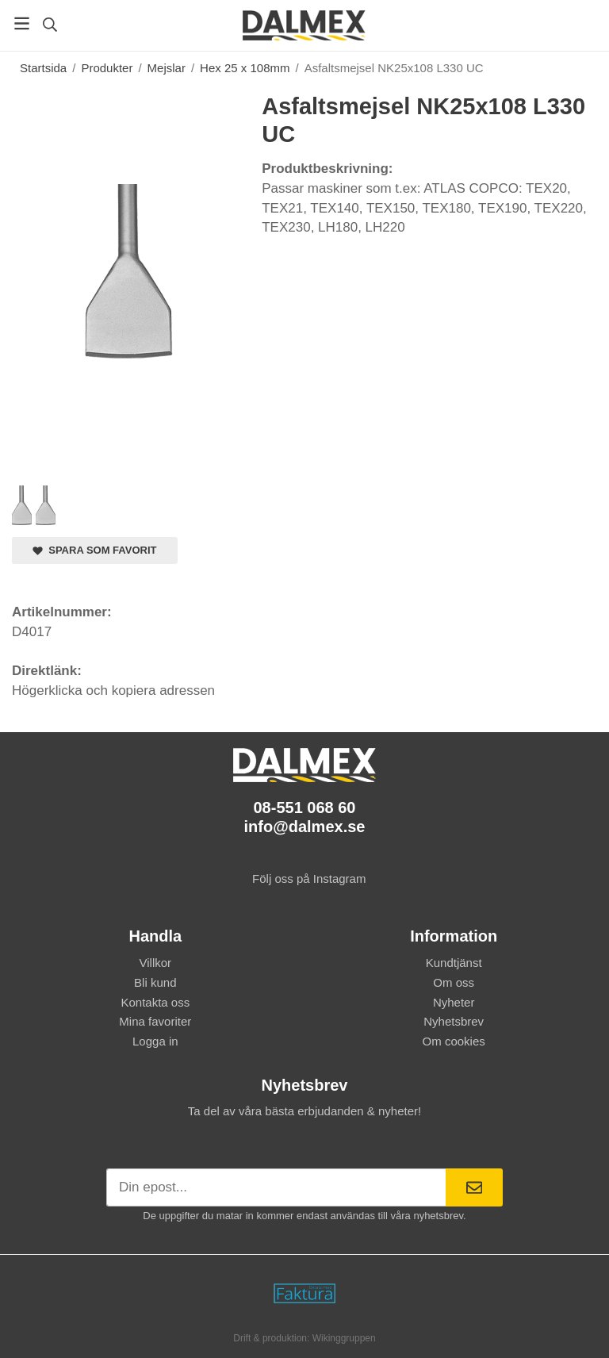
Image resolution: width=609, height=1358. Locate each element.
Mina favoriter (155, 1021)
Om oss (453, 982)
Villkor (156, 962)
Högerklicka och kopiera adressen (113, 690)
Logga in (155, 1041)
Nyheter (454, 1002)
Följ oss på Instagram (304, 878)
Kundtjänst (454, 962)
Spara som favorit (95, 550)
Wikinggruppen (344, 1338)
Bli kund (155, 982)
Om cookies (454, 1041)
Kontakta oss (155, 1002)
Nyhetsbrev (453, 1021)
